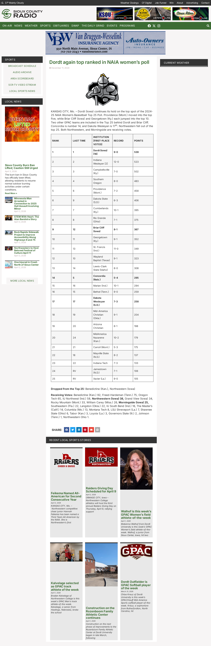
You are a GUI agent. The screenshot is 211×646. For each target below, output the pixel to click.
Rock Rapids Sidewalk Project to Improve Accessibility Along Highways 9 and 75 (26, 236)
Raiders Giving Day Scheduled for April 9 (101, 489)
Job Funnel (160, 2)
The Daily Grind (93, 25)
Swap (75, 25)
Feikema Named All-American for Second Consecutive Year (66, 496)
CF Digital (146, 2)
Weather (31, 25)
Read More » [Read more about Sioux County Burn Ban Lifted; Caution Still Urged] (11, 193)
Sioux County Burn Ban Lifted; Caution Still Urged (21, 166)
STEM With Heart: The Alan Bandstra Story (26, 218)
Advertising (192, 2)
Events (112, 25)
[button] (208, 26)
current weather (176, 62)
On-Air (7, 25)
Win (171, 2)
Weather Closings (129, 2)
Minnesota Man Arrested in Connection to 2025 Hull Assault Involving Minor (26, 203)
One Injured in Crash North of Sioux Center (26, 263)
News (18, 25)
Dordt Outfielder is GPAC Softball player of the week (136, 585)
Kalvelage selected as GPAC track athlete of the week (65, 586)
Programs (127, 25)
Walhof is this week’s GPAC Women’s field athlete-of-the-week (136, 515)
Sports (45, 25)
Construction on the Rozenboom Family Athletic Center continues (100, 612)
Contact (205, 2)
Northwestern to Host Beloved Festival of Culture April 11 (26, 250)
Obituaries (61, 25)
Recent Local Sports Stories (70, 440)
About (179, 2)
